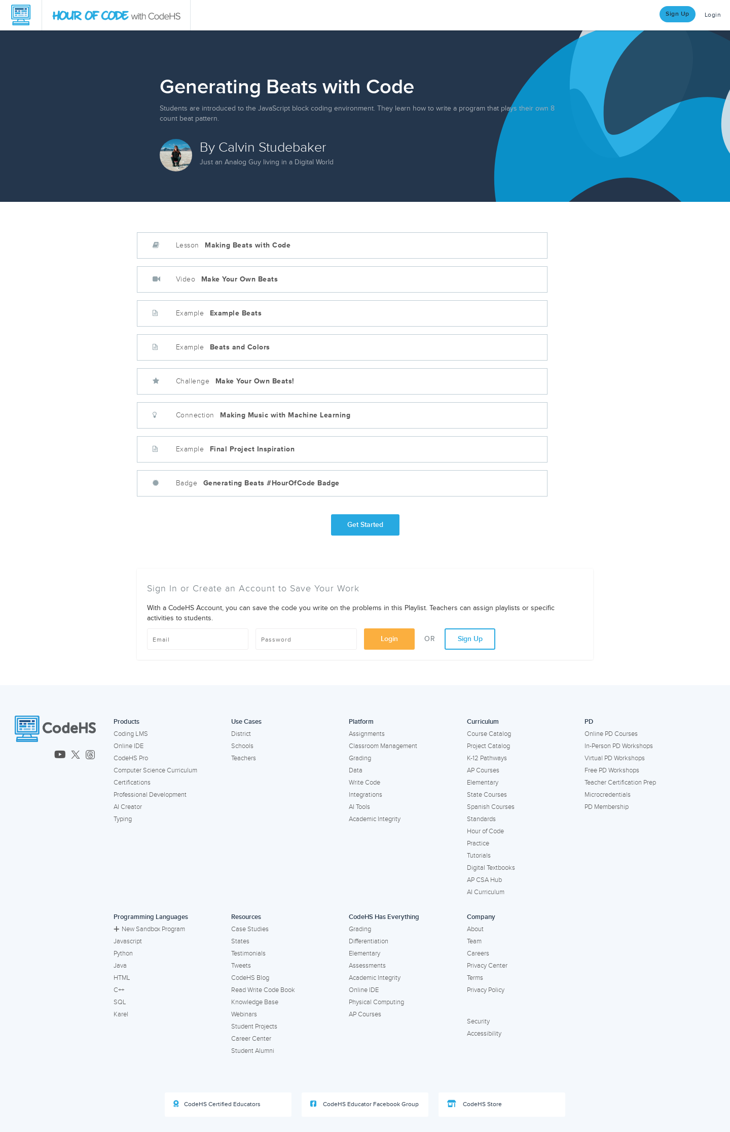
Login (713, 15)
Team (474, 941)
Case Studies (250, 929)
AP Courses (483, 770)
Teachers (243, 758)
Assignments (367, 734)
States (240, 941)
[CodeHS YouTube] (60, 755)
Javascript (128, 941)
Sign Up (677, 14)
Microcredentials (608, 795)
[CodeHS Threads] (90, 755)
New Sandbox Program (149, 929)
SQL (120, 1002)
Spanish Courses (491, 807)
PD (589, 721)
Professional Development (150, 795)
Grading (360, 758)
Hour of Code (485, 831)
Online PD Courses (611, 734)
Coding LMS (131, 734)
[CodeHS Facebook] (19, 755)
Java (120, 966)
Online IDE (128, 746)
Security (478, 1021)
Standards (481, 819)
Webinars (244, 1014)
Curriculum (483, 721)
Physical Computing (376, 1002)
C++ (119, 990)
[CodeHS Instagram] (32, 755)
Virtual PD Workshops (615, 758)
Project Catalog (488, 746)
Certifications (132, 783)
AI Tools (359, 807)
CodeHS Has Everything (384, 917)
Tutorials (479, 856)
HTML (122, 978)
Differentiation (368, 941)
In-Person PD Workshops (619, 746)
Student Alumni (252, 1051)
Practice (478, 843)
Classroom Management (383, 746)
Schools (242, 746)
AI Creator (128, 807)
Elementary (482, 783)
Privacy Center (487, 966)
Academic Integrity (374, 819)
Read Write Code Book (263, 990)
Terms (475, 978)
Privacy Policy (485, 990)
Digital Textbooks (491, 868)
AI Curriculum (485, 892)
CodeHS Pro (131, 758)
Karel (121, 1014)
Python (123, 953)
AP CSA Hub (484, 880)
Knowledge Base (254, 1002)
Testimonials (248, 953)
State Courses (487, 795)
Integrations (365, 795)
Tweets (241, 966)
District (241, 734)
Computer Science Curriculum (155, 770)
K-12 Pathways (487, 758)
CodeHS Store (474, 1104)
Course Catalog (489, 734)
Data (355, 770)
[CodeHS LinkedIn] (45, 755)
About (475, 929)
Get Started (365, 524)
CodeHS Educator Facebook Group (364, 1104)
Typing (123, 819)
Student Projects (254, 1026)
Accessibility (484, 1034)
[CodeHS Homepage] (21, 15)
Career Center (251, 1039)
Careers (478, 953)
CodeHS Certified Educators (217, 1104)
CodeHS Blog (250, 978)
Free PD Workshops (612, 770)
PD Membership (607, 807)
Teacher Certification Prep (620, 783)
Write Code (364, 783)
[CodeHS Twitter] (75, 755)
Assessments (367, 966)
